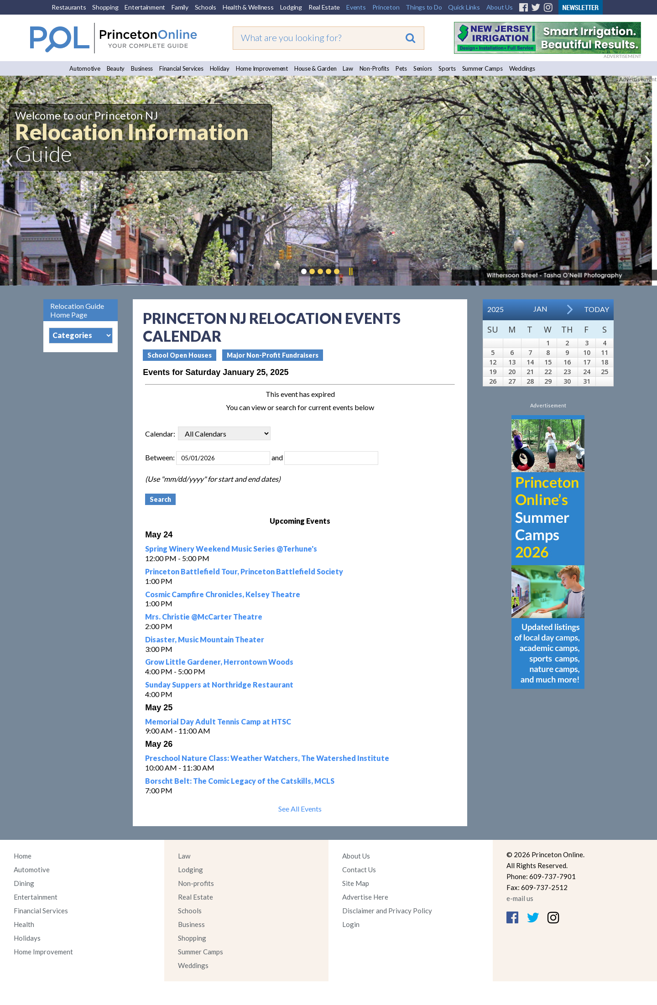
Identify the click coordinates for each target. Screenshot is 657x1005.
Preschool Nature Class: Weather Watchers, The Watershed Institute (267, 758)
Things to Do (424, 7)
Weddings (522, 68)
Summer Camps (482, 68)
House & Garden (315, 68)
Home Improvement (262, 68)
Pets (401, 68)
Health (24, 924)
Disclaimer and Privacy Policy (387, 910)
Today (596, 309)
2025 (495, 309)
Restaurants (69, 7)
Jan (540, 308)
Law (348, 68)
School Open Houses (179, 355)
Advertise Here (365, 897)
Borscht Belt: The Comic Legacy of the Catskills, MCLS (239, 780)
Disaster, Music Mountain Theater (204, 639)
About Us (499, 7)
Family (180, 7)
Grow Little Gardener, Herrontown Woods (219, 661)
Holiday (219, 68)
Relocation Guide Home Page (77, 310)
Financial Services (181, 68)
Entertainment (145, 7)
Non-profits (196, 883)
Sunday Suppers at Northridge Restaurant (219, 684)
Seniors (422, 68)
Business (142, 68)
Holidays (27, 938)
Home (22, 856)
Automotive (84, 68)
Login (351, 924)
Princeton (386, 7)
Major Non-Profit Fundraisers (272, 355)
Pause (350, 271)
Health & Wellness (248, 7)
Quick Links (464, 7)
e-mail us (519, 898)
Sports (447, 68)
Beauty (116, 68)
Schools (205, 7)
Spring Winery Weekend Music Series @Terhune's (231, 548)
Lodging (291, 7)
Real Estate (324, 7)
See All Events (300, 808)
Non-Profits (374, 68)
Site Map (355, 883)
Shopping (105, 7)
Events (356, 7)
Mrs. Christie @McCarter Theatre (203, 616)
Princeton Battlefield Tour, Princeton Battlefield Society (244, 571)
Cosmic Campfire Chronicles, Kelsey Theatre (222, 594)
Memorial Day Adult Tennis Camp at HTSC (218, 721)
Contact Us (359, 869)
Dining (24, 883)
